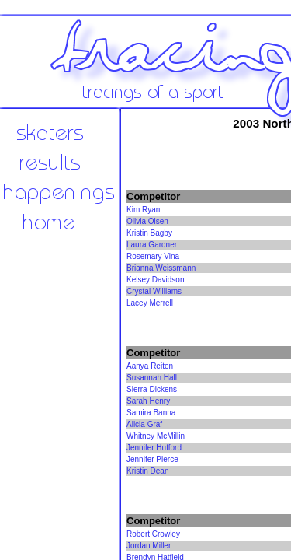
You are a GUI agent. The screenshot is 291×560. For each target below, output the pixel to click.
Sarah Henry (148, 401)
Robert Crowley (153, 534)
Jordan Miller (148, 545)
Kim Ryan (143, 209)
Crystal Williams (154, 291)
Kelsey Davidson (155, 279)
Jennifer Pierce (152, 459)
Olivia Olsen (147, 221)
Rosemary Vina (152, 256)
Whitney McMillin (155, 436)
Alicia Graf (144, 424)
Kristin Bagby (149, 233)
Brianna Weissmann (161, 268)
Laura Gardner (151, 244)
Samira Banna (150, 412)
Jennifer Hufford (154, 447)
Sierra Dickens (151, 389)
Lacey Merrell (149, 303)
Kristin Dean (147, 471)
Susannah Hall (151, 377)
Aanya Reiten (149, 366)
